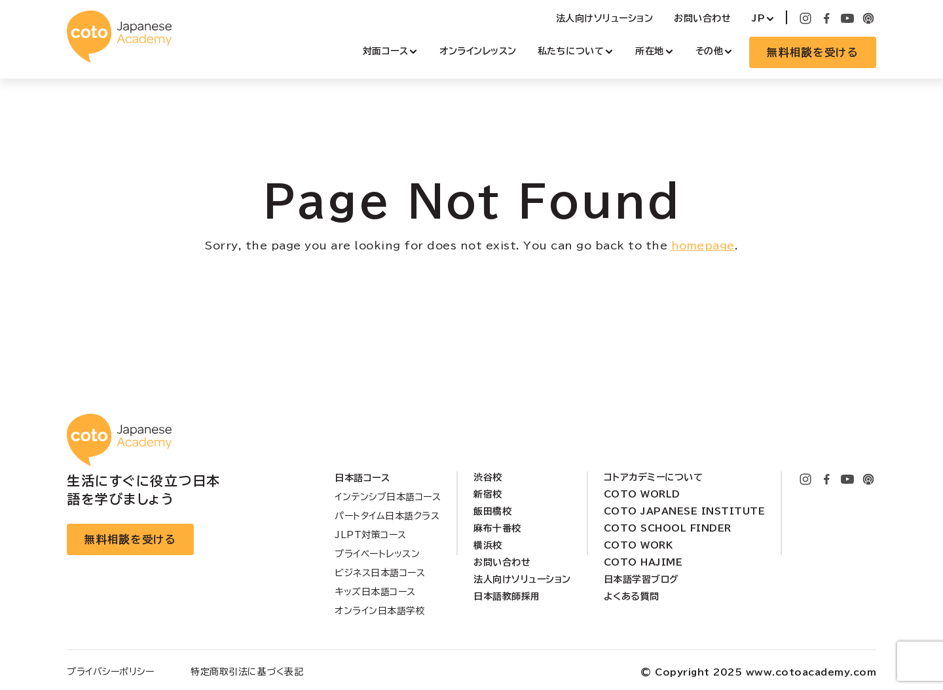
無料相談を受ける (813, 52)
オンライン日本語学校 (380, 610)
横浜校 (487, 545)
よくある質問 (631, 596)
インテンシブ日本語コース (388, 496)
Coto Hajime (643, 562)
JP (758, 18)
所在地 (649, 51)
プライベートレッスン (377, 553)
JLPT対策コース (371, 534)
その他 (709, 51)
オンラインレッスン (478, 51)
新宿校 (487, 494)
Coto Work (638, 545)
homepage (703, 245)
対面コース (386, 51)
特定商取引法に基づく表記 (247, 671)
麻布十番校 (497, 528)
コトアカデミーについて (653, 477)
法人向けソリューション (605, 18)
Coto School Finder (667, 528)
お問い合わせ (702, 18)
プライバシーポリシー (110, 671)
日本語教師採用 (506, 596)
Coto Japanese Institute (685, 511)
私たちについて (571, 51)
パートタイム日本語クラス (387, 515)
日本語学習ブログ (641, 579)
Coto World (642, 494)
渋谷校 (487, 477)
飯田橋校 (492, 511)
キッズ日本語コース (375, 591)
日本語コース (362, 477)
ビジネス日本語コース (380, 572)
